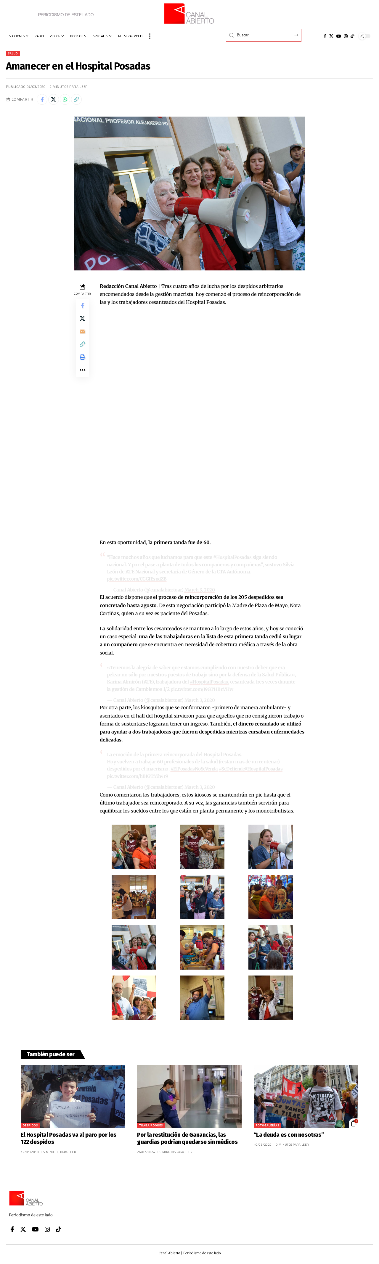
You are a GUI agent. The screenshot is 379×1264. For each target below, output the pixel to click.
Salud (14, 53)
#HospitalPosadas (233, 559)
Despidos (30, 1125)
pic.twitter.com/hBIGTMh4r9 (139, 776)
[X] (331, 36)
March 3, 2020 (200, 591)
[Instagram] (346, 36)
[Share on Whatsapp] (68, 101)
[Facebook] (325, 36)
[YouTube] (339, 36)
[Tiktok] (352, 36)
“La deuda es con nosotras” (289, 1134)
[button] (149, 36)
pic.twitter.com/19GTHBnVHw (203, 690)
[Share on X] (55, 101)
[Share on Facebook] (43, 101)
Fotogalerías (267, 1125)
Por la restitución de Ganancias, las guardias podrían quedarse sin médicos (187, 1138)
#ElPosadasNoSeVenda (196, 769)
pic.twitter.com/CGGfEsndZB (138, 580)
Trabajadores (151, 1125)
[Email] (82, 337)
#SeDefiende (236, 769)
